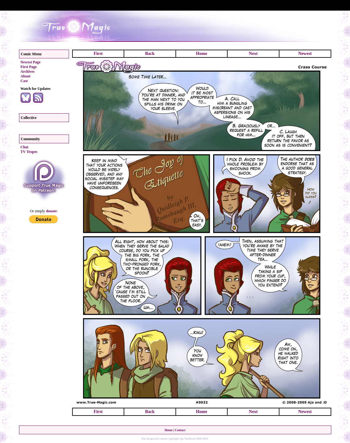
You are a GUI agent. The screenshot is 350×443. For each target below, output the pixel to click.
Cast (24, 81)
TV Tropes (29, 152)
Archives (28, 71)
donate (51, 211)
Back (150, 53)
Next (253, 53)
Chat (24, 147)
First (98, 53)
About (26, 76)
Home (201, 53)
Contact (180, 430)
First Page (29, 67)
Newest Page (31, 62)
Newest (305, 53)
